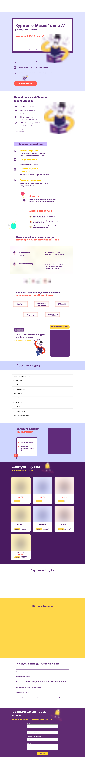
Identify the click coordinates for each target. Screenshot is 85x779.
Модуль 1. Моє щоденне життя (43, 376)
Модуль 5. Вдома (43, 393)
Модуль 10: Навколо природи (43, 415)
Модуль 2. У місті (43, 380)
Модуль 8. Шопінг (43, 407)
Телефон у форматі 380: (34, 736)
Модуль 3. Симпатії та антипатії (43, 385)
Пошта (29, 730)
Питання (29, 743)
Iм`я (28, 723)
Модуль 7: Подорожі (43, 402)
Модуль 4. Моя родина (43, 389)
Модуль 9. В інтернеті (43, 411)
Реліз (43, 420)
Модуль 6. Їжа (43, 398)
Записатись (25, 83)
